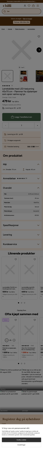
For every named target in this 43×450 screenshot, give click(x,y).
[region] (21, 437)
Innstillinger (21, 445)
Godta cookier (21, 440)
